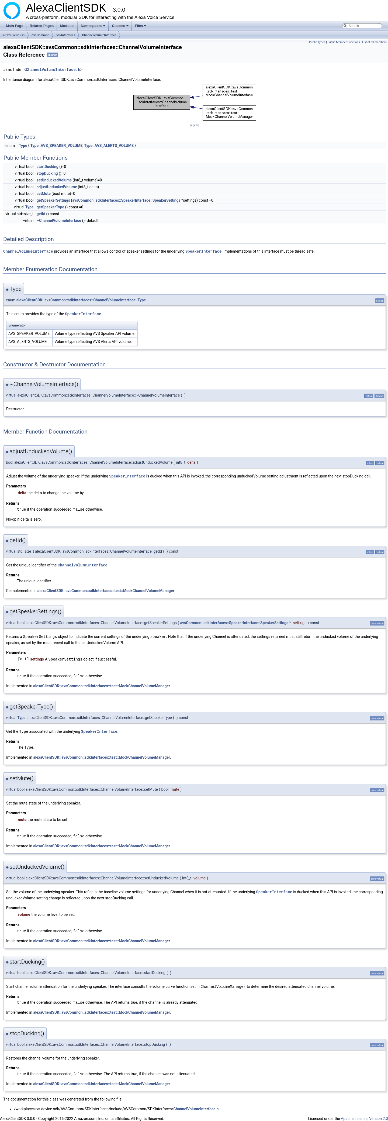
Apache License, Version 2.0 (364, 1114)
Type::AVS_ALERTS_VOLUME (109, 145)
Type (23, 145)
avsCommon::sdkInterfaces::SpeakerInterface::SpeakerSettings (126, 200)
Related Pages (42, 26)
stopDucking (47, 173)
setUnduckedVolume (54, 180)
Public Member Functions (343, 42)
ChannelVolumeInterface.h (53, 69)
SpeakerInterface (203, 251)
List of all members (374, 42)
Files (141, 27)
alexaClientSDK (14, 35)
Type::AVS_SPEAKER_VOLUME (56, 145)
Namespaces (93, 27)
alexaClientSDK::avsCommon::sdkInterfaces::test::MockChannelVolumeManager (105, 589)
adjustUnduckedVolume (57, 187)
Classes (120, 27)
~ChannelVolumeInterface (59, 220)
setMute (44, 193)
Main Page (14, 26)
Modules (67, 26)
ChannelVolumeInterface (99, 35)
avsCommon (40, 35)
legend (194, 124)
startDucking (47, 166)
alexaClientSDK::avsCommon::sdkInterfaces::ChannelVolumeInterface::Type (81, 300)
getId (41, 214)
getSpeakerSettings (53, 200)
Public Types (317, 42)
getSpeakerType (50, 207)
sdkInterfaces (65, 35)
